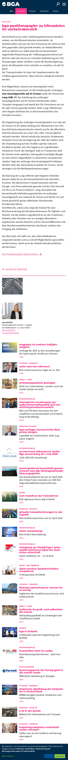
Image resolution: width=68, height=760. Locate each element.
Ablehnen (49, 756)
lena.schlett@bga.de (10, 333)
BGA (11, 11)
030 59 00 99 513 (8, 330)
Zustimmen (59, 756)
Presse (55, 11)
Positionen (44, 11)
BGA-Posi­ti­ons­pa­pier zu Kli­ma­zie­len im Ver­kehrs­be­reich (33, 27)
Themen (32, 11)
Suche (58, 4)
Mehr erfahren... (8, 756)
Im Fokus (21, 11)
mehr (21, 356)
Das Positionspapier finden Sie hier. (20, 254)
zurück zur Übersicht (16, 269)
